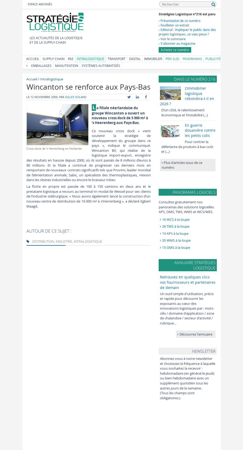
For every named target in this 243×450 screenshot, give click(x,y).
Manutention (66, 65)
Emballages (41, 65)
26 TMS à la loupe (174, 226)
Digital (135, 59)
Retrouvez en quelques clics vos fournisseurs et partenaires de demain (188, 282)
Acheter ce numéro (175, 50)
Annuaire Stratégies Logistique (195, 265)
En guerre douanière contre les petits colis (200, 130)
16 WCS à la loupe (175, 219)
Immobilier (153, 59)
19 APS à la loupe (174, 233)
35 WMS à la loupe (175, 240)
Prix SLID (172, 59)
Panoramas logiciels (194, 192)
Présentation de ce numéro (179, 21)
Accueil (32, 59)
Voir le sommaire (172, 39)
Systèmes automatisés (101, 65)
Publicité (213, 59)
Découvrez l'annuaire (194, 334)
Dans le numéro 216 (195, 79)
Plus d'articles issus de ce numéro (182, 165)
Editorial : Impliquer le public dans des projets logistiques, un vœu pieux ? (187, 31)
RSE (71, 59)
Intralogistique (90, 59)
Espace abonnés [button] (40, 4)
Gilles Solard (75, 97)
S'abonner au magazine (177, 43)
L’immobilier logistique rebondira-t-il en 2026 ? (187, 96)
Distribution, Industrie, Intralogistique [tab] (64, 241)
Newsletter (204, 351)
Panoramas (192, 59)
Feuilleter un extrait (174, 25)
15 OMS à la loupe (175, 247)
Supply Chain (54, 59)
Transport (117, 59)
